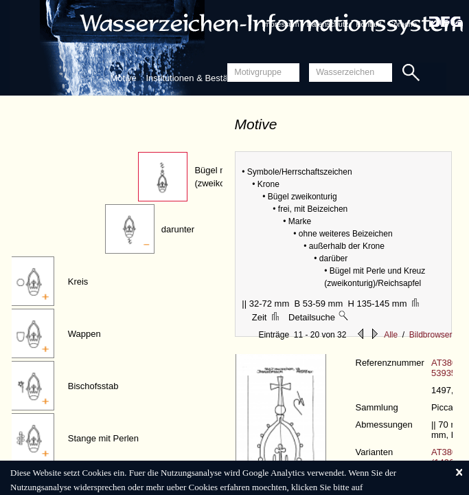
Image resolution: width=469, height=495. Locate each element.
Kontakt (368, 24)
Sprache (403, 24)
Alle (391, 335)
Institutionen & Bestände (194, 78)
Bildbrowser (431, 335)
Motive (124, 78)
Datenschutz (327, 24)
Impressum (280, 24)
